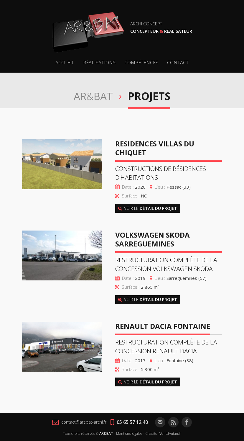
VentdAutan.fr (170, 433)
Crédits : (152, 433)
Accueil (64, 62)
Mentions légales (129, 433)
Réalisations (99, 62)
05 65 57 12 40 (129, 422)
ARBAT (93, 96)
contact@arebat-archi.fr (79, 422)
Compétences (141, 62)
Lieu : (160, 187)
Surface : (131, 196)
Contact (178, 62)
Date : (128, 187)
